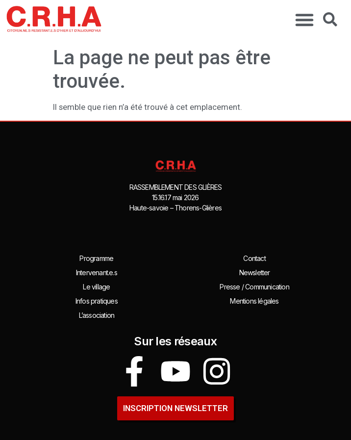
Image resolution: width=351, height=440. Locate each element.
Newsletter (254, 272)
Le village (96, 287)
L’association (97, 315)
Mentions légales (254, 301)
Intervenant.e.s (96, 272)
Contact (254, 258)
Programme (96, 258)
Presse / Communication (254, 287)
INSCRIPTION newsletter (175, 408)
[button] (304, 19)
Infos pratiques (96, 301)
